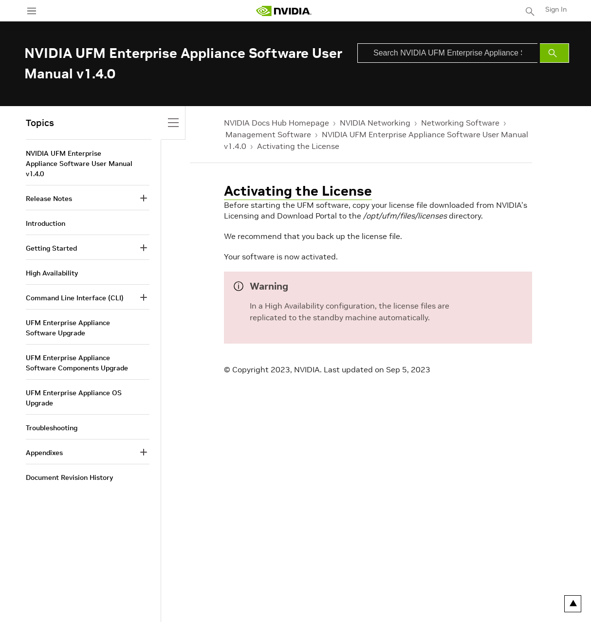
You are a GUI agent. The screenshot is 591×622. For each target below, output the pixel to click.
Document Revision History (69, 477)
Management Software (268, 134)
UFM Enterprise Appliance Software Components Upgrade (77, 362)
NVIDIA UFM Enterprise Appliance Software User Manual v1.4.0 (79, 163)
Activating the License (298, 146)
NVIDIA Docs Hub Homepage (276, 123)
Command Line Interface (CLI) (75, 297)
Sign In (556, 9)
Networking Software (460, 123)
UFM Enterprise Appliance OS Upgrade (74, 397)
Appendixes (44, 452)
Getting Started (51, 248)
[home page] (284, 11)
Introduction (45, 223)
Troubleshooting (51, 427)
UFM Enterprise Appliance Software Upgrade (68, 327)
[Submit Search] (554, 53)
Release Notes (49, 198)
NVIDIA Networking (375, 123)
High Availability (52, 273)
